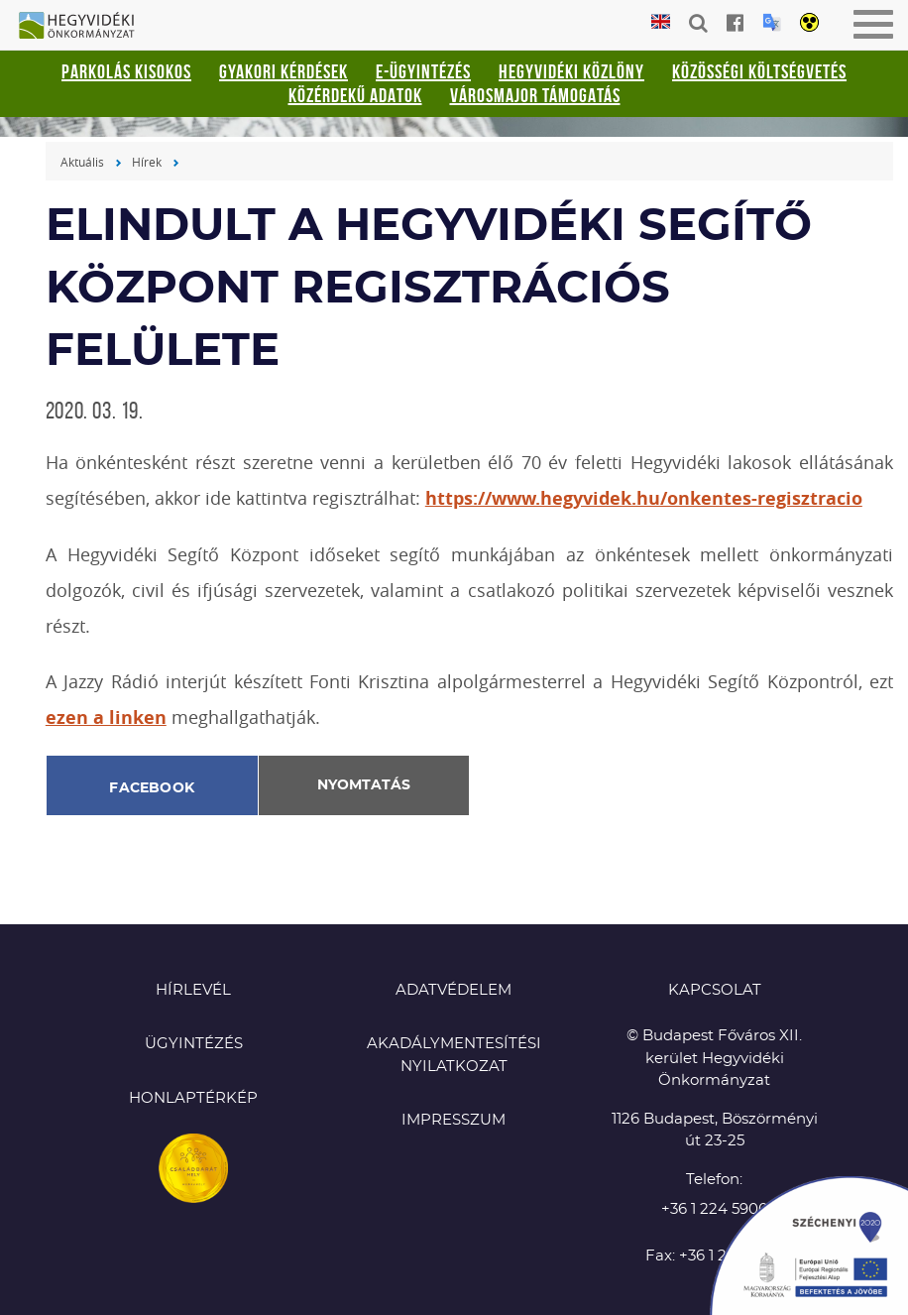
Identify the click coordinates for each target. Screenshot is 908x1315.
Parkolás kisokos (126, 71)
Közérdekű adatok (355, 95)
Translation (771, 22)
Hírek (147, 162)
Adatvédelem (453, 990)
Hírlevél (193, 990)
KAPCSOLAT (714, 990)
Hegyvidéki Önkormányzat (84, 27)
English (660, 22)
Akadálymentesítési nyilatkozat (454, 1055)
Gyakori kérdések (283, 71)
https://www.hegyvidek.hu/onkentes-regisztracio (643, 498)
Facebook (151, 788)
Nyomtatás (363, 785)
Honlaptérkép (193, 1098)
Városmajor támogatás (535, 95)
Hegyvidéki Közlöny (571, 71)
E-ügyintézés (423, 71)
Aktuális (82, 162)
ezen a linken (106, 717)
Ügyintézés (194, 1043)
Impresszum (453, 1120)
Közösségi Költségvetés (759, 71)
